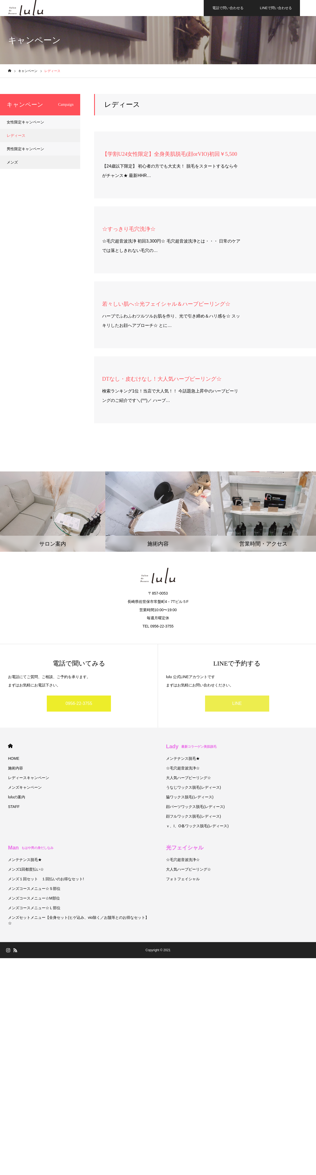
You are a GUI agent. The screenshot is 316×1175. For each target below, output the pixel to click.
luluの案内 (16, 797)
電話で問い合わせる (228, 8)
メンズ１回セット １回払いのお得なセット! (46, 879)
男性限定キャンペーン (25, 149)
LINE (237, 703)
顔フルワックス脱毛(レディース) (193, 816)
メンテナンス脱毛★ (183, 758)
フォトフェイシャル (183, 879)
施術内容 (15, 768)
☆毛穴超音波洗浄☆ (183, 768)
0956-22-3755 (78, 703)
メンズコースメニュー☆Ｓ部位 (34, 888)
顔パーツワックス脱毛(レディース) (195, 806)
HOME (10, 746)
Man (30, 848)
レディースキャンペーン (28, 778)
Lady (191, 746)
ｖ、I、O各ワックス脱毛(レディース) (197, 826)
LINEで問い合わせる (276, 8)
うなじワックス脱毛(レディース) (193, 787)
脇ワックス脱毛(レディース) (189, 797)
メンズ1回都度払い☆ (26, 869)
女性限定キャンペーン (25, 122)
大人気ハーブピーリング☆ (188, 778)
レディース (16, 135)
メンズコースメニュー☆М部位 (34, 898)
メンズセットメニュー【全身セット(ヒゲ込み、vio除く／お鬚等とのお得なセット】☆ (78, 920)
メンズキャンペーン (25, 787)
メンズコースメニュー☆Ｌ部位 (34, 908)
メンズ (12, 162)
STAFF (14, 806)
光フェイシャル (184, 848)
